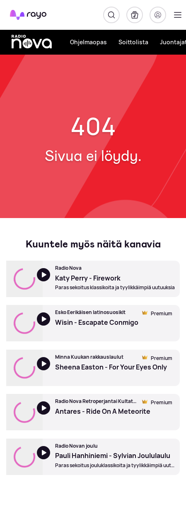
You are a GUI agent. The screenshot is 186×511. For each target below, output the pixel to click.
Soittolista (133, 42)
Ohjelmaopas (88, 42)
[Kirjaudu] (158, 15)
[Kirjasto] (134, 15)
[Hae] (111, 15)
